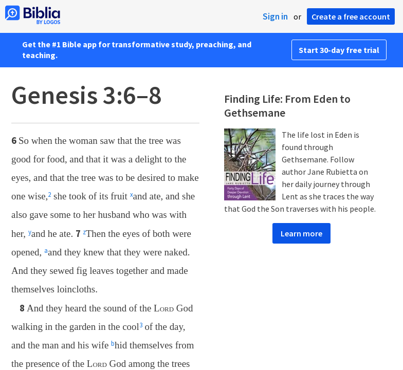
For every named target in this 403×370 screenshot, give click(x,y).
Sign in (275, 16)
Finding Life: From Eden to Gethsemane (287, 105)
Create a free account (351, 16)
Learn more (301, 233)
